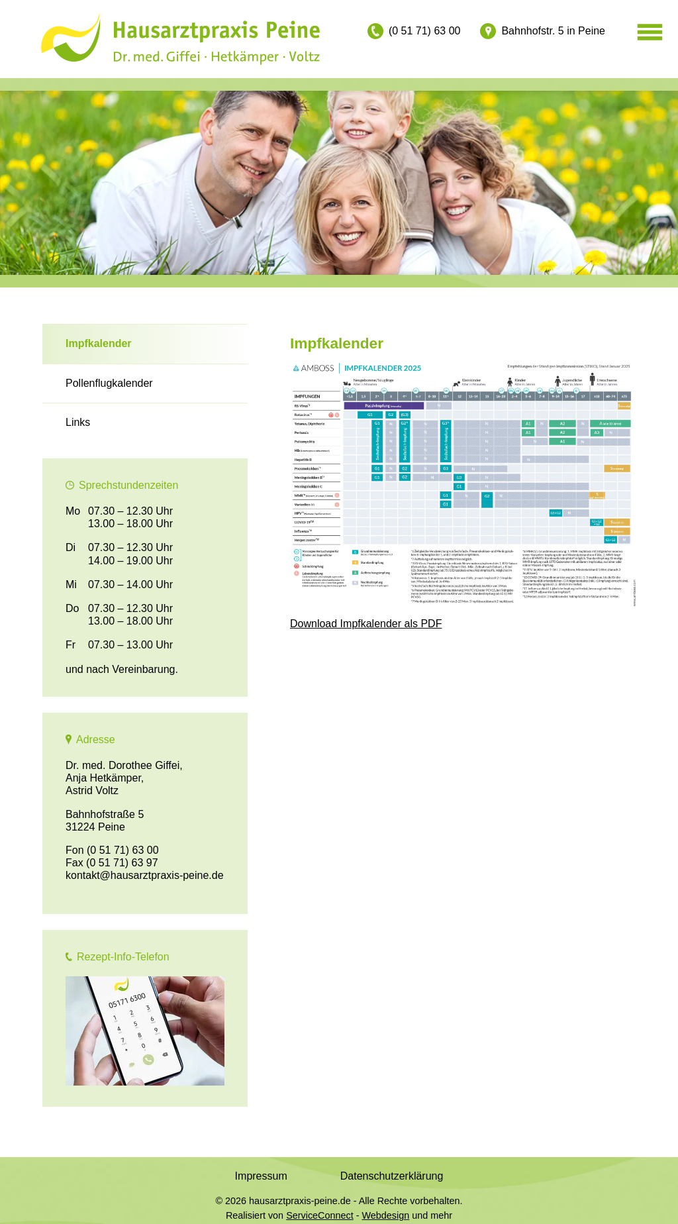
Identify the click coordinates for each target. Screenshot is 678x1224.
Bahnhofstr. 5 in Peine (553, 30)
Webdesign (386, 1215)
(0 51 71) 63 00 (425, 30)
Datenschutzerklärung (392, 1176)
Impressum (261, 1176)
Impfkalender (99, 343)
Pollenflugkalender (109, 383)
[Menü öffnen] (650, 33)
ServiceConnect (320, 1215)
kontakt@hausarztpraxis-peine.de (145, 875)
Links (78, 422)
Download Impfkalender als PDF (366, 623)
